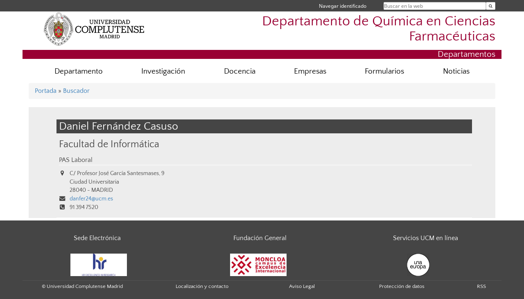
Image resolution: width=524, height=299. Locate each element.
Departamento (78, 71)
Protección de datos (402, 286)
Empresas (310, 71)
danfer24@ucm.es (91, 199)
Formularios (384, 71)
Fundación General (260, 238)
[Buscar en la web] (490, 6)
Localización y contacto (202, 286)
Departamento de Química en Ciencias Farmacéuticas (378, 29)
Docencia (239, 71)
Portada (45, 90)
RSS (481, 286)
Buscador (76, 90)
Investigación (163, 71)
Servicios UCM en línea (425, 238)
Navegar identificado (342, 5)
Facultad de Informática (109, 144)
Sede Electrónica (97, 238)
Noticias (456, 71)
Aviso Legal (302, 286)
